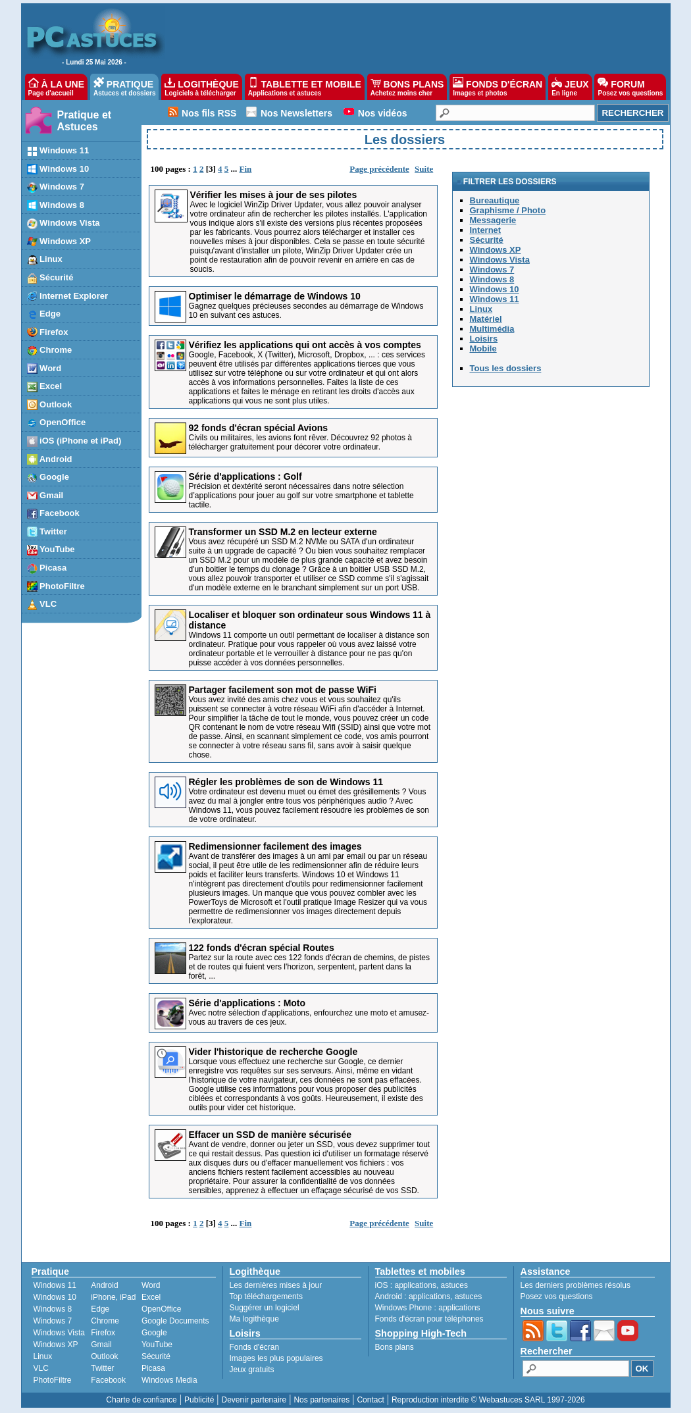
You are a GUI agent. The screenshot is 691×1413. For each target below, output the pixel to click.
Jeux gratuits (252, 1369)
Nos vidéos (382, 113)
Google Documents (175, 1320)
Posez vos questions (557, 1296)
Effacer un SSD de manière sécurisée (270, 1134)
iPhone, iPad (113, 1297)
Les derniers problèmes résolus (575, 1285)
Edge (100, 1309)
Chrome (105, 1320)
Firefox (103, 1332)
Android (104, 1285)
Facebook (108, 1380)
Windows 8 (53, 1309)
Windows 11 (55, 1285)
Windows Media (169, 1380)
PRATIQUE (124, 87)
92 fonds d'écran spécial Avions (258, 428)
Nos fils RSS (209, 113)
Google (154, 1332)
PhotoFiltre (53, 1380)
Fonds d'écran (255, 1347)
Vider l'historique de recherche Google (273, 1051)
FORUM (630, 87)
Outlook (104, 1356)
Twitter (102, 1368)
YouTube (156, 1344)
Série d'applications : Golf (245, 476)
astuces (454, 1285)
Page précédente (379, 169)
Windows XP (56, 1344)
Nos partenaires (321, 1399)
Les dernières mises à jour (276, 1285)
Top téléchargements (266, 1296)
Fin (246, 169)
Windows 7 (53, 1320)
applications (415, 1285)
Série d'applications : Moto (247, 1003)
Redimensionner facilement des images (275, 846)
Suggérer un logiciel (264, 1307)
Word (150, 1285)
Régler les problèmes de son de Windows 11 (286, 782)
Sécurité (155, 1356)
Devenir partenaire (254, 1399)
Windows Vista (59, 1332)
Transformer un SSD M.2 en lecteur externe (283, 532)
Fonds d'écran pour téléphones (429, 1318)
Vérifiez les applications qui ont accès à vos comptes (305, 345)
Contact (370, 1399)
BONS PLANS (407, 87)
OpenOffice (161, 1309)
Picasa (153, 1368)
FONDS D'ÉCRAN (497, 87)
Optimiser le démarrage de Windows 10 (275, 296)
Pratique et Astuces (84, 120)
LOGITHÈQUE (201, 87)
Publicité (199, 1399)
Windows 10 (55, 1297)
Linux (43, 1356)
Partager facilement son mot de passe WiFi (282, 689)
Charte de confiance (141, 1399)
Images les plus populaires (276, 1358)
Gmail (101, 1344)
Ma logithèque (254, 1318)
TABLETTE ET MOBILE (304, 87)
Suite (424, 169)
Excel (151, 1297)
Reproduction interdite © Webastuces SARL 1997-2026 (488, 1399)
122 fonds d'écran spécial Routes (261, 947)
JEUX (569, 87)
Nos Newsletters (296, 113)
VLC (41, 1368)
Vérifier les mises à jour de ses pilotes (273, 195)
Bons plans (394, 1347)
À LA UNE (56, 87)
